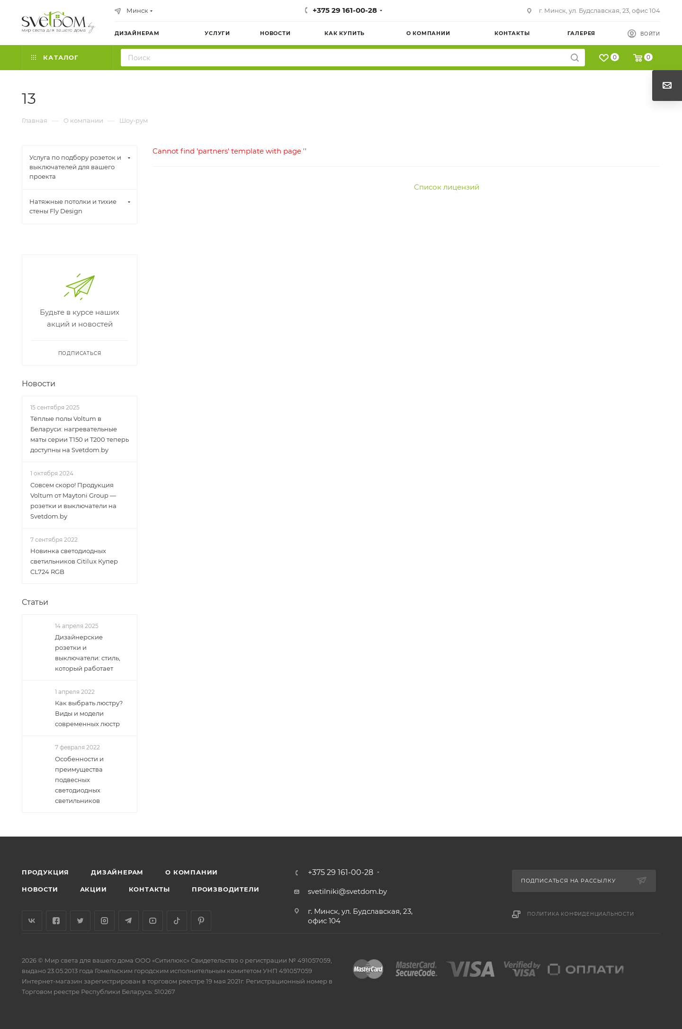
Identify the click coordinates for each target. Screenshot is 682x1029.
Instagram (104, 921)
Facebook (56, 921)
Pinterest (201, 921)
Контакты (149, 889)
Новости (38, 383)
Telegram (128, 921)
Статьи (35, 602)
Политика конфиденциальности (580, 914)
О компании (191, 872)
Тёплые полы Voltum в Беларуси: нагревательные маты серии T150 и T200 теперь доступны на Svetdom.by (79, 434)
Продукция (45, 872)
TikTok (177, 921)
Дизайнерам (117, 872)
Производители (225, 889)
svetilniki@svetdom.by (347, 891)
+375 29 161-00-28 (345, 10)
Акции (93, 889)
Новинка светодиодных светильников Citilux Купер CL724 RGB (74, 561)
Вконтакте (32, 921)
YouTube (153, 921)
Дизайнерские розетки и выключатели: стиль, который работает (87, 652)
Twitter (80, 921)
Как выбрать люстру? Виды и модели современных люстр (89, 714)
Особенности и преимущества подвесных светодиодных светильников (79, 779)
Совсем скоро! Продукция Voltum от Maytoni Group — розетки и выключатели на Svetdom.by (73, 500)
